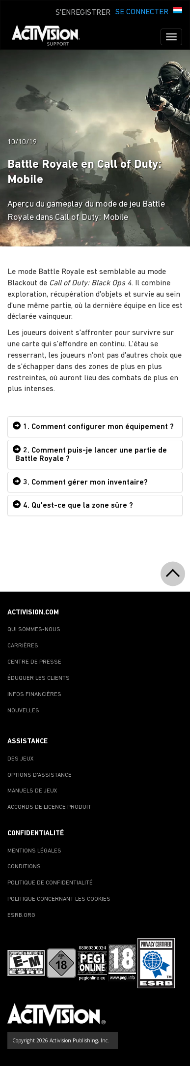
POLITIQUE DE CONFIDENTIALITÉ (50, 883)
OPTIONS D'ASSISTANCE (39, 775)
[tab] (95, 427)
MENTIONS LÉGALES (34, 851)
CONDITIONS (24, 867)
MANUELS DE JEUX (32, 791)
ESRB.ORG (21, 915)
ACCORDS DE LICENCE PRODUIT (49, 807)
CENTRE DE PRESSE (34, 662)
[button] (177, 11)
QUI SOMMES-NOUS (33, 630)
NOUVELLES (23, 711)
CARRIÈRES (22, 646)
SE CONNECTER (141, 12)
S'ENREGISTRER (82, 13)
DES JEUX (20, 759)
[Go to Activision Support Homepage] (51, 37)
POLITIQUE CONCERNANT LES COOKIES (58, 899)
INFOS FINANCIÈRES (34, 695)
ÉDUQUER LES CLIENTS (38, 678)
